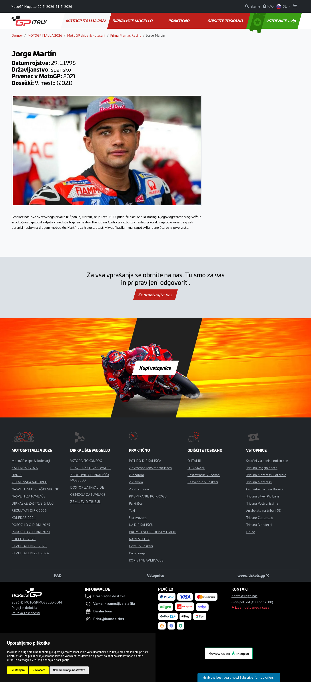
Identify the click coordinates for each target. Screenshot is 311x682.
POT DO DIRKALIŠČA (145, 460)
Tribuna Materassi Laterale (266, 475)
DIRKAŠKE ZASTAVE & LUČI (33, 503)
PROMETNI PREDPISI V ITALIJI (152, 532)
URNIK (17, 475)
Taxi (132, 510)
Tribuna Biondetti (259, 524)
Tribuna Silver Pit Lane (262, 496)
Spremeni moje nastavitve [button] (69, 670)
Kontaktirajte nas (155, 295)
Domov (17, 35)
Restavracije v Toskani (203, 475)
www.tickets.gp (253, 575)
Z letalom (136, 475)
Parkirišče (136, 503)
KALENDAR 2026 (25, 467)
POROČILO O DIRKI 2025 (31, 524)
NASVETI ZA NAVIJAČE (28, 496)
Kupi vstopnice (155, 367)
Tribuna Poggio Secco (261, 467)
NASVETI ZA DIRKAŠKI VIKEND (35, 489)
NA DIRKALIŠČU (141, 524)
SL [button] (281, 6)
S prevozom (138, 517)
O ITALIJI (194, 460)
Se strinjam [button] (18, 670)
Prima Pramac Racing (125, 35)
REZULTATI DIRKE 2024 (30, 553)
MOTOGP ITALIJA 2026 (86, 20)
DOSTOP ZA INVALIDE (87, 487)
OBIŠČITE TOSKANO (225, 20)
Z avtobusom (139, 489)
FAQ (58, 575)
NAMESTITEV (139, 539)
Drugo (250, 532)
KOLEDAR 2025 (24, 539)
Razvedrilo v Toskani (202, 482)
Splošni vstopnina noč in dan (267, 460)
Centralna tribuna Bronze (264, 489)
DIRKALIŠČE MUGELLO (133, 20)
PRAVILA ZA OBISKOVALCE (90, 467)
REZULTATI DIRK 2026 (29, 510)
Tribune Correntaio (259, 517)
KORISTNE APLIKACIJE (146, 560)
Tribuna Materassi (259, 482)
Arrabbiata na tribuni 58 (263, 510)
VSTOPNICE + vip (273, 21)
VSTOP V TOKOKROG (86, 460)
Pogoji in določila (24, 607)
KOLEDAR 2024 (24, 517)
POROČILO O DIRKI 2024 (31, 532)
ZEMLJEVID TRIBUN (85, 501)
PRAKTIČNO (179, 20)
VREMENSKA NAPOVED (29, 482)
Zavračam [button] (39, 670)
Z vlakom (136, 482)
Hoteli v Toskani (141, 546)
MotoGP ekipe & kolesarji (86, 35)
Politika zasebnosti (26, 613)
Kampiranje (137, 553)
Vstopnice (155, 575)
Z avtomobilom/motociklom (150, 467)
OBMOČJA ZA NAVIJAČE (87, 494)
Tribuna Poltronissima (262, 503)
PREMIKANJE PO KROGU (148, 496)
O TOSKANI (196, 467)
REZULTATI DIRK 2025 (29, 546)
